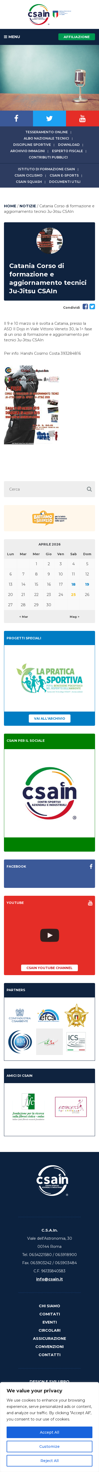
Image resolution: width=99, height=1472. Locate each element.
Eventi (50, 1322)
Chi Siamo (49, 1306)
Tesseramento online (46, 132)
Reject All (49, 1460)
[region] (49, 1427)
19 (87, 584)
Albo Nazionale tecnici (46, 138)
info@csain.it (49, 1279)
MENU (12, 37)
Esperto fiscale (67, 151)
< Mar (23, 617)
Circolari (49, 1330)
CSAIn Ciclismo (29, 175)
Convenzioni (49, 1346)
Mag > (74, 617)
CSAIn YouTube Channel (49, 968)
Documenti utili (65, 182)
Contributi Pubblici (48, 157)
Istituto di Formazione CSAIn (46, 169)
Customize (49, 1446)
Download (69, 145)
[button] (89, 489)
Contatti (49, 1354)
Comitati (49, 1314)
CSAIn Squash (29, 182)
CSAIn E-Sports (64, 175)
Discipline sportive (32, 145)
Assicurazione (49, 1338)
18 (73, 584)
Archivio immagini (27, 151)
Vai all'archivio (49, 718)
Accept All (49, 1432)
